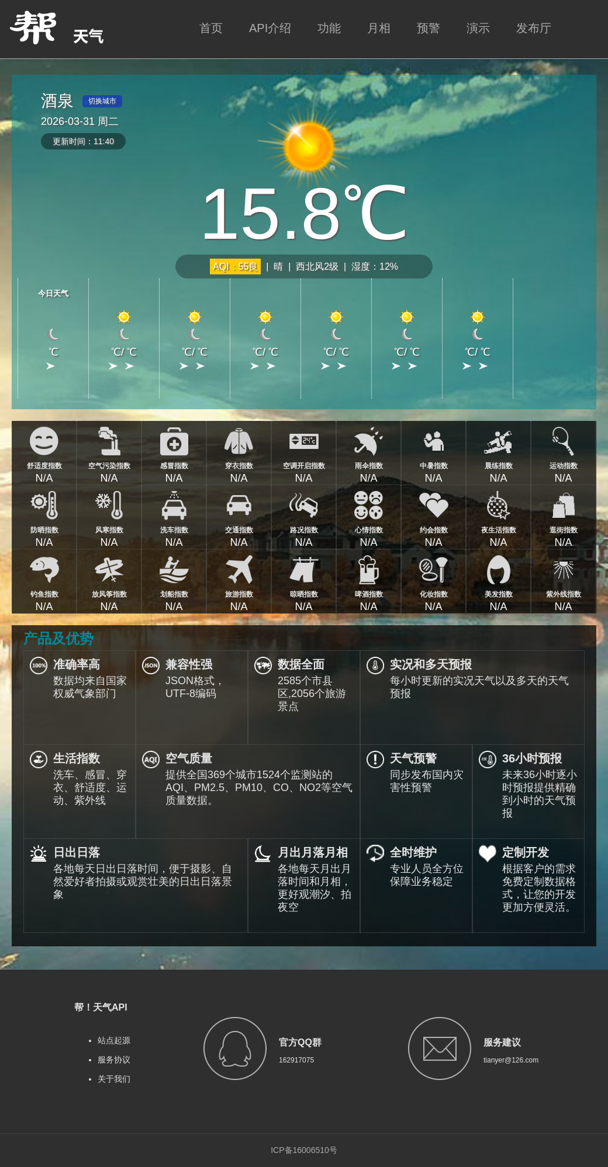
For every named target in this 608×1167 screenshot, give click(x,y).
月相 (379, 28)
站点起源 (114, 1040)
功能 (329, 28)
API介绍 (270, 28)
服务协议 (114, 1059)
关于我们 (114, 1079)
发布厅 (533, 28)
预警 (428, 28)
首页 (211, 28)
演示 (478, 28)
